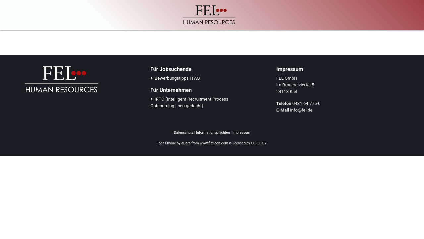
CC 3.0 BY (259, 143)
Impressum (241, 132)
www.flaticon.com (214, 143)
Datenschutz (183, 132)
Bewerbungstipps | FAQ (177, 78)
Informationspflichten (213, 132)
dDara (185, 143)
